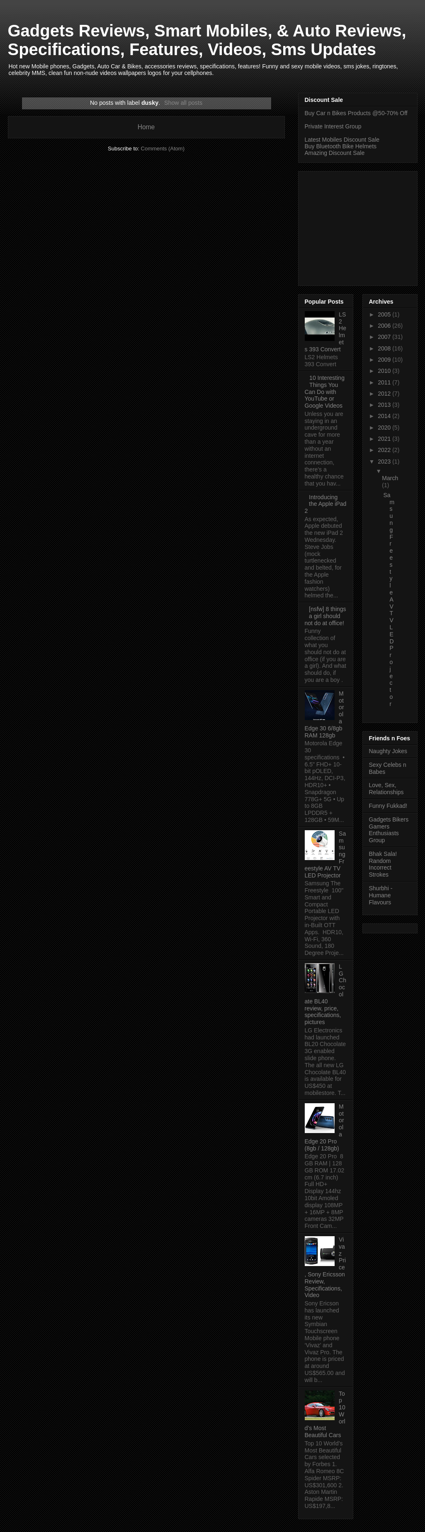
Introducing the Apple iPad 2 (326, 504)
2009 (385, 359)
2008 (385, 348)
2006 (385, 325)
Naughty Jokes (388, 751)
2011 (385, 382)
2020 (385, 427)
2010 (385, 370)
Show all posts (183, 102)
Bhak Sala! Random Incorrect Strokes (383, 864)
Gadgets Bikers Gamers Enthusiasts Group (389, 829)
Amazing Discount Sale (335, 153)
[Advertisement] (365, 226)
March (390, 478)
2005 (385, 314)
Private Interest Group (333, 126)
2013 (385, 404)
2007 (385, 336)
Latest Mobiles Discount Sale (342, 139)
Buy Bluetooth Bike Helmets (341, 146)
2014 (385, 416)
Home (146, 126)
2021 (385, 438)
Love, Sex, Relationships (386, 788)
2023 (385, 461)
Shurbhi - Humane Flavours (381, 895)
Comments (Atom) (163, 148)
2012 (385, 393)
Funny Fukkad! (388, 805)
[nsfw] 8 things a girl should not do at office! (325, 616)
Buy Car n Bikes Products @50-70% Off (356, 113)
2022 (385, 450)
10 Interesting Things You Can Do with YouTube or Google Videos (325, 392)
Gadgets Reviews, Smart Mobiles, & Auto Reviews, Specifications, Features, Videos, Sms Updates (207, 40)
